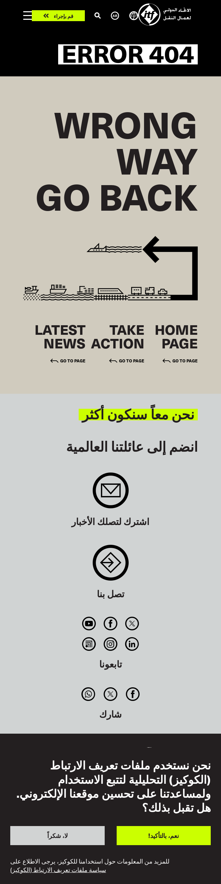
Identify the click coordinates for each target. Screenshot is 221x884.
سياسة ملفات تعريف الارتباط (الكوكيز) (58, 870)
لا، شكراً (57, 835)
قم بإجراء (63, 15)
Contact (111, 566)
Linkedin (132, 644)
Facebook (110, 623)
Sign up (111, 494)
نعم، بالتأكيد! (163, 835)
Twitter (132, 623)
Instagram (110, 644)
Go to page (185, 360)
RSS (88, 644)
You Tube (88, 623)
